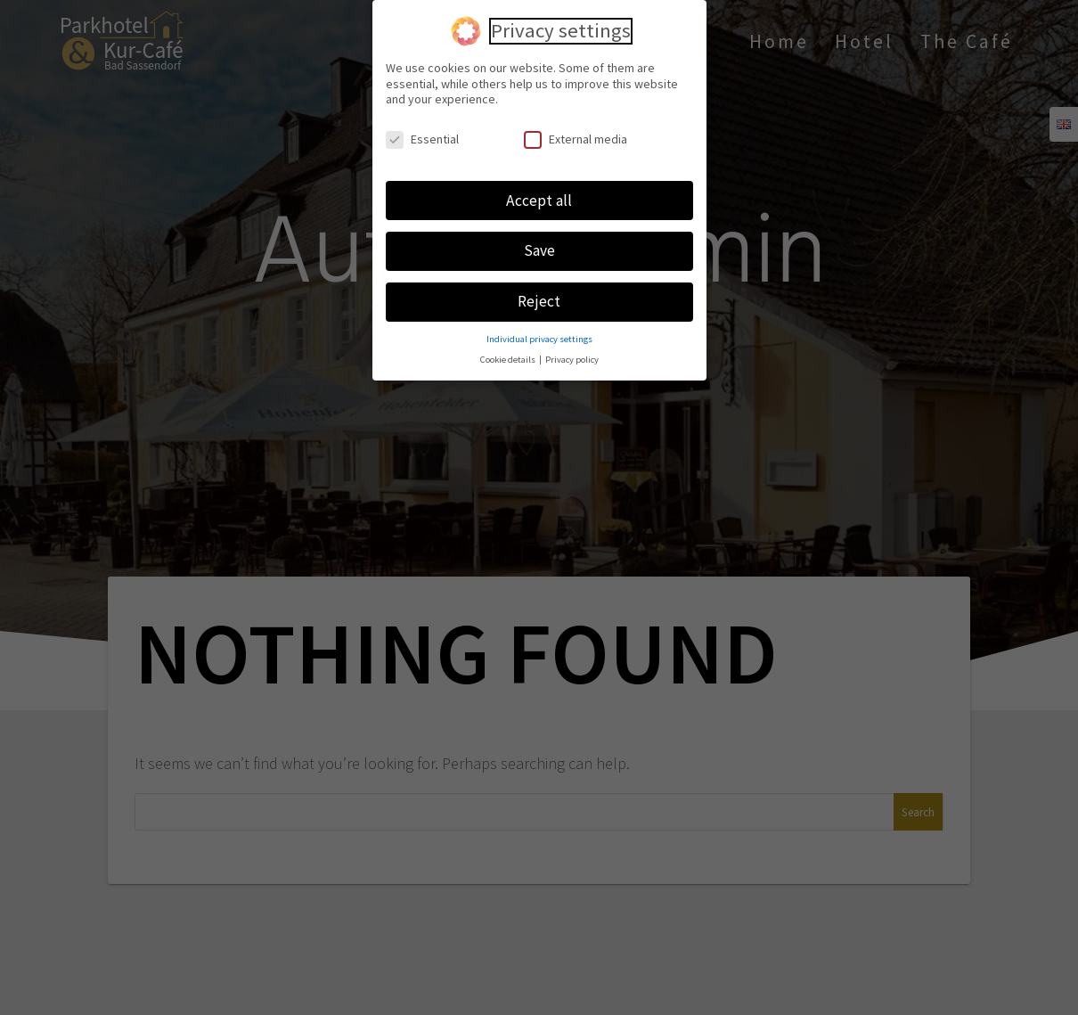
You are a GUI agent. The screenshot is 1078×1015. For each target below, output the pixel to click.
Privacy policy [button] (572, 356)
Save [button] (539, 247)
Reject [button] (539, 297)
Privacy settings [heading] (561, 27)
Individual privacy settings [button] (539, 335)
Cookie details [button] (508, 356)
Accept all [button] (539, 196)
